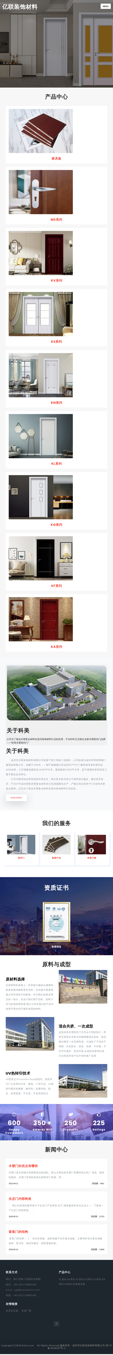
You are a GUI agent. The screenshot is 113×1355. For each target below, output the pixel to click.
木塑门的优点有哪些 (24, 1167)
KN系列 (56, 403)
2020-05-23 (13, 1217)
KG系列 (56, 525)
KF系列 (56, 586)
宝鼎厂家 (26, 1311)
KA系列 (56, 647)
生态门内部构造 (20, 1200)
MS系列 (56, 219)
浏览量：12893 (97, 1250)
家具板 (56, 158)
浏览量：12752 (97, 1217)
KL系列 (56, 464)
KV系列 (56, 281)
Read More (16, 799)
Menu (106, 6)
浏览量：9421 (98, 1184)
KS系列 (56, 342)
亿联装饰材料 (20, 7)
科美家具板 (79, 1285)
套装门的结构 (19, 1233)
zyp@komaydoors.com (27, 1291)
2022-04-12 (13, 1184)
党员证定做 (12, 1311)
